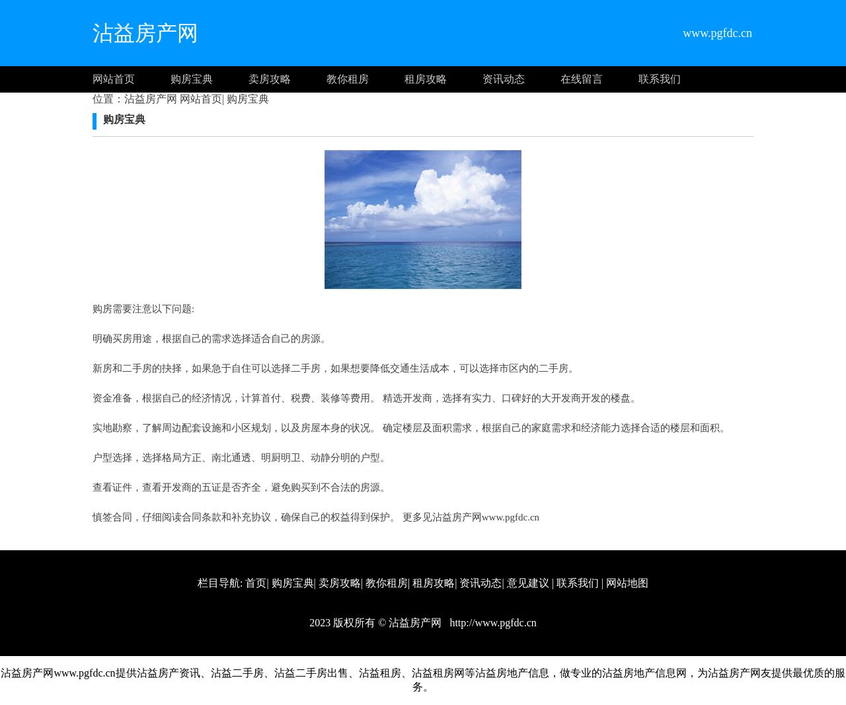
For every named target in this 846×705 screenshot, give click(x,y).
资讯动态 (503, 79)
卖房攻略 (270, 79)
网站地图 (627, 583)
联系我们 (659, 79)
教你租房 (348, 79)
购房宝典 (192, 79)
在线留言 (581, 79)
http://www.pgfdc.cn (491, 622)
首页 (255, 583)
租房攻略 (425, 79)
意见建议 (528, 583)
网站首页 (114, 79)
